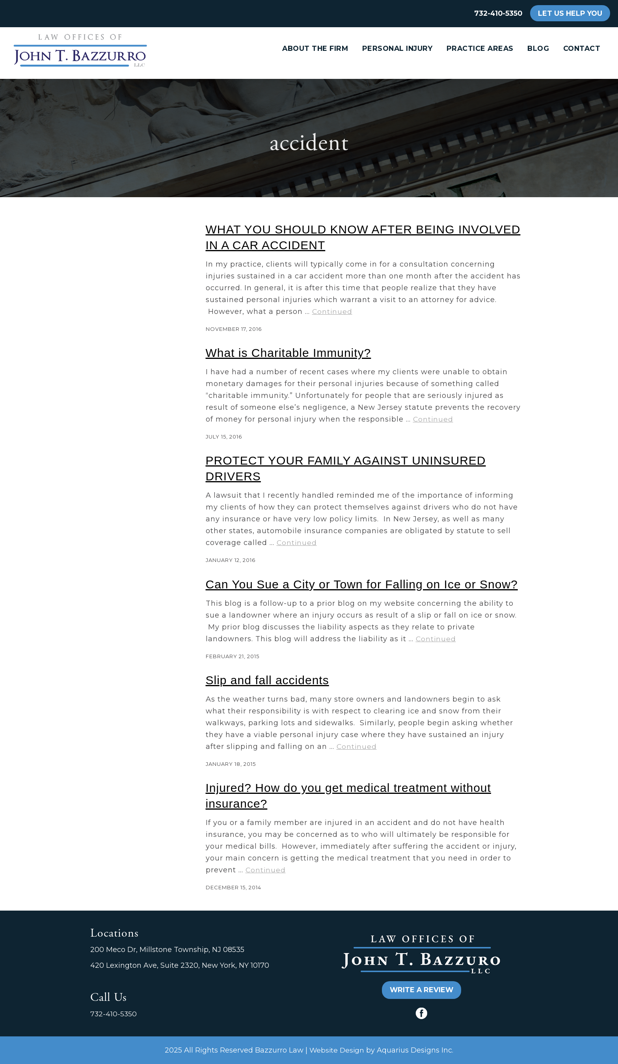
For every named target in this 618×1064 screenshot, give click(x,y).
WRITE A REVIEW (421, 990)
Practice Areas (480, 48)
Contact (582, 48)
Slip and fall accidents (267, 680)
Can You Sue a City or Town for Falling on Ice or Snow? (362, 584)
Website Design (336, 1050)
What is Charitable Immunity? (288, 352)
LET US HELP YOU (570, 13)
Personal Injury (397, 48)
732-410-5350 (498, 13)
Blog (538, 48)
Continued (332, 311)
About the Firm (315, 48)
